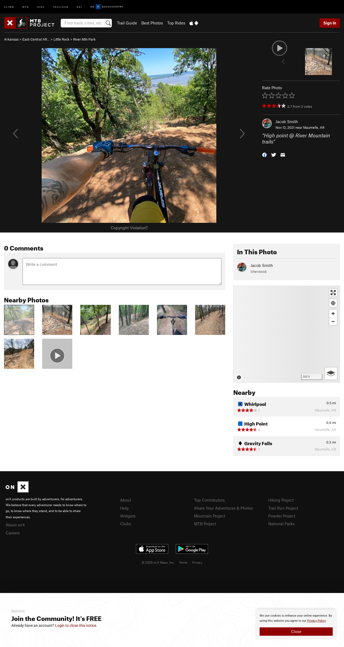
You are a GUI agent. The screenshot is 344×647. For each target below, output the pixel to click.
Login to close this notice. (76, 625)
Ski (79, 6)
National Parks (281, 523)
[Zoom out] (333, 321)
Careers (13, 532)
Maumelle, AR (313, 127)
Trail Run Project (283, 508)
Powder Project (281, 515)
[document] (296, 624)
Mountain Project (209, 515)
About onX (15, 524)
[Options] (331, 373)
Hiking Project (281, 500)
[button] (264, 154)
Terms (183, 562)
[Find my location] (333, 303)
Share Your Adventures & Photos (223, 508)
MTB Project (205, 523)
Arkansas (11, 39)
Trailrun (61, 6)
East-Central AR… (36, 39)
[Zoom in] (333, 313)
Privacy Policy (316, 621)
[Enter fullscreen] (333, 292)
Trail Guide (127, 22)
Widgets (127, 515)
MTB (25, 6)
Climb (9, 6)
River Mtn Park (84, 39)
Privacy (197, 562)
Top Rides (176, 22)
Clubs (125, 523)
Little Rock (61, 39)
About (125, 500)
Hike (41, 6)
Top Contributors (209, 500)
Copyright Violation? (129, 227)
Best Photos (152, 22)
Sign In (329, 22)
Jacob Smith (286, 121)
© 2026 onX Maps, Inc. (158, 562)
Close (296, 631)
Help (124, 508)
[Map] (287, 334)
